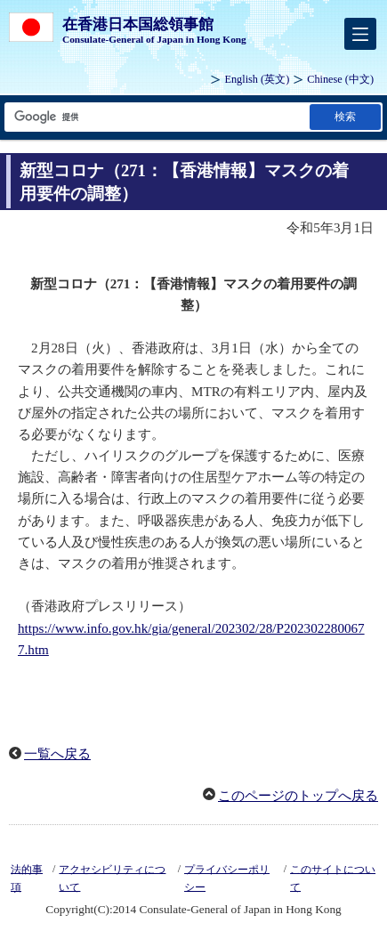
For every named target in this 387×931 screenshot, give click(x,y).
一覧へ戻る (57, 754)
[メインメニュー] (360, 34)
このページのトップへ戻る (298, 796)
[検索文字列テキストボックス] (155, 117)
